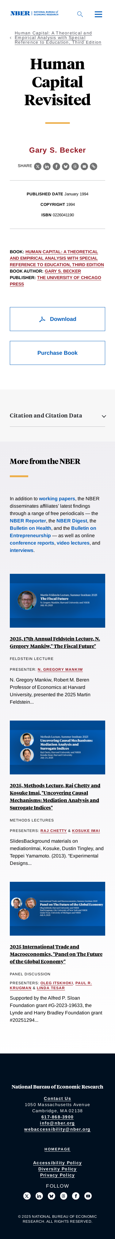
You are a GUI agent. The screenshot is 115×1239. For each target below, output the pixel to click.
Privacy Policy (57, 1175)
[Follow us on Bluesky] (51, 1196)
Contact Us (57, 1098)
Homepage (57, 1149)
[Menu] (98, 14)
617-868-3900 (57, 1116)
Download (57, 319)
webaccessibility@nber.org (57, 1129)
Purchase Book (57, 353)
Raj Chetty (53, 831)
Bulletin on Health (30, 528)
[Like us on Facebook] (75, 1196)
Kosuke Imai (86, 831)
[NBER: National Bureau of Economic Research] (35, 14)
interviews (21, 550)
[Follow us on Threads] (63, 1196)
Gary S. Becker (57, 150)
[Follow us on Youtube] (88, 1196)
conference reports (32, 543)
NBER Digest (71, 520)
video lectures (73, 543)
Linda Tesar (51, 988)
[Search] (80, 14)
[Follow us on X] (27, 1196)
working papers (57, 498)
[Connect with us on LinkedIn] (39, 1196)
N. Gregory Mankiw (60, 669)
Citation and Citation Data (46, 415)
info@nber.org (57, 1123)
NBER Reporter (28, 520)
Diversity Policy (57, 1168)
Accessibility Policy (57, 1162)
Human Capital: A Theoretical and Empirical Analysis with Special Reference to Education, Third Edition (58, 37)
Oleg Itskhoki (56, 983)
